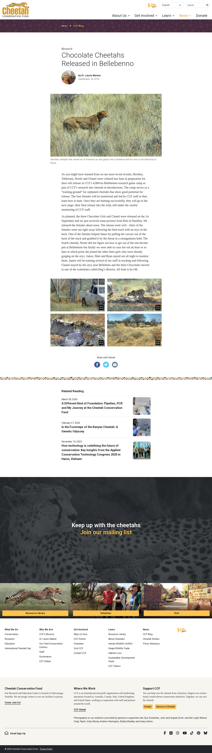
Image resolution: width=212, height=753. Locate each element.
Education (10, 643)
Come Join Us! (13, 702)
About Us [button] (119, 16)
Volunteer (105, 613)
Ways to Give (80, 634)
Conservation (11, 634)
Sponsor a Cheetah (165, 706)
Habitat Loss (115, 653)
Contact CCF (80, 653)
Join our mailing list (106, 532)
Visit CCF (78, 648)
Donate (201, 16)
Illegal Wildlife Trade (119, 648)
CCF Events (80, 639)
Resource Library (35, 613)
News (65, 25)
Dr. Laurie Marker (48, 639)
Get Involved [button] (144, 16)
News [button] (183, 16)
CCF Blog (78, 25)
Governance (45, 656)
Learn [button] (166, 16)
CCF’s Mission (46, 634)
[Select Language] (171, 5)
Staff (41, 651)
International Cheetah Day (18, 648)
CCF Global (45, 661)
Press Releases (151, 643)
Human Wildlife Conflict (120, 643)
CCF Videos (114, 666)
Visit (176, 613)
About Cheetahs (116, 639)
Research (9, 639)
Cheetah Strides (151, 639)
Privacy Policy (46, 749)
